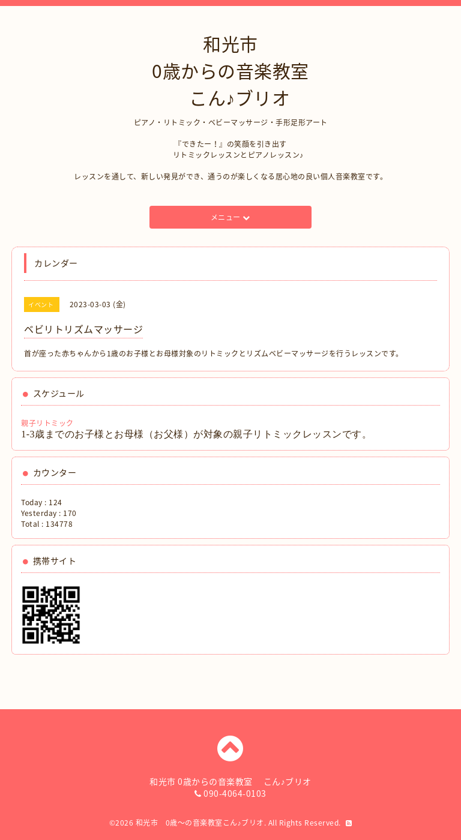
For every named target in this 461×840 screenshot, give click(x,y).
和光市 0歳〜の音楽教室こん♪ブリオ (200, 822)
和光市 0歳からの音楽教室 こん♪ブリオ (230, 70)
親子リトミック (47, 423)
